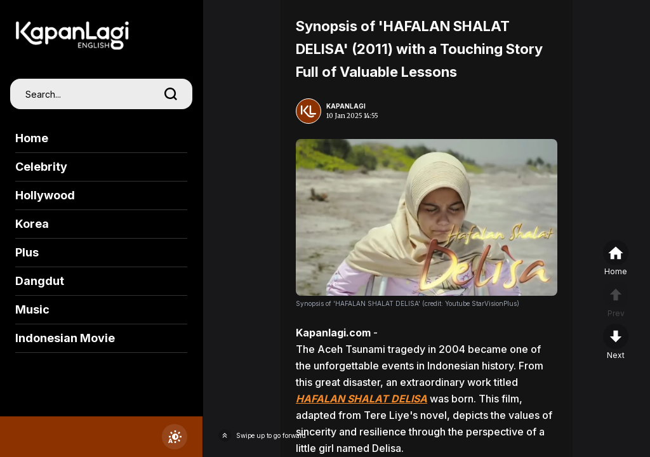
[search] (170, 94)
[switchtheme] (174, 436)
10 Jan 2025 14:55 (352, 116)
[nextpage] (615, 342)
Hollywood (45, 195)
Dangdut (39, 281)
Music (32, 309)
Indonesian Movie (65, 338)
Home (31, 138)
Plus (27, 252)
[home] (615, 258)
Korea (32, 223)
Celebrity (41, 166)
